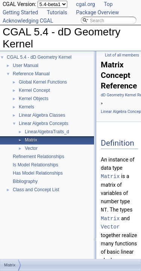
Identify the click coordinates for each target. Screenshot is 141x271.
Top (108, 4)
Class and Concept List (36, 189)
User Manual (25, 65)
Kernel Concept (34, 90)
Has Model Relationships (38, 173)
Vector (31, 148)
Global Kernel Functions (43, 82)
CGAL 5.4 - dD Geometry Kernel (39, 57)
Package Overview (97, 12)
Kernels (26, 107)
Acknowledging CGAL (28, 21)
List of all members (122, 55)
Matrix (31, 140)
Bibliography (25, 181)
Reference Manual (31, 73)
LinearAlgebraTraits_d (47, 131)
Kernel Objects (34, 98)
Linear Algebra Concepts (43, 123)
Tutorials (57, 12)
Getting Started (20, 12)
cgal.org (85, 4)
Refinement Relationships (38, 156)
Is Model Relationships (35, 164)
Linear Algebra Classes (42, 115)
